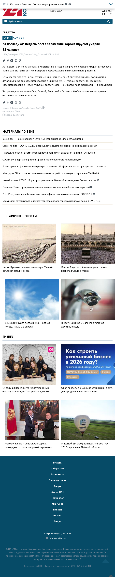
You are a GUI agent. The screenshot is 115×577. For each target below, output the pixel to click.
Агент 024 (57, 492)
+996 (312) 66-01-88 (61, 533)
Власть (57, 462)
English (57, 509)
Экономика (57, 474)
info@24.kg (60, 538)
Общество (8, 32)
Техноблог (57, 497)
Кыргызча (57, 503)
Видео (57, 521)
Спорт (57, 486)
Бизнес (57, 515)
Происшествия (57, 480)
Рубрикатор (13, 21)
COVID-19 (18, 37)
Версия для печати (13, 114)
